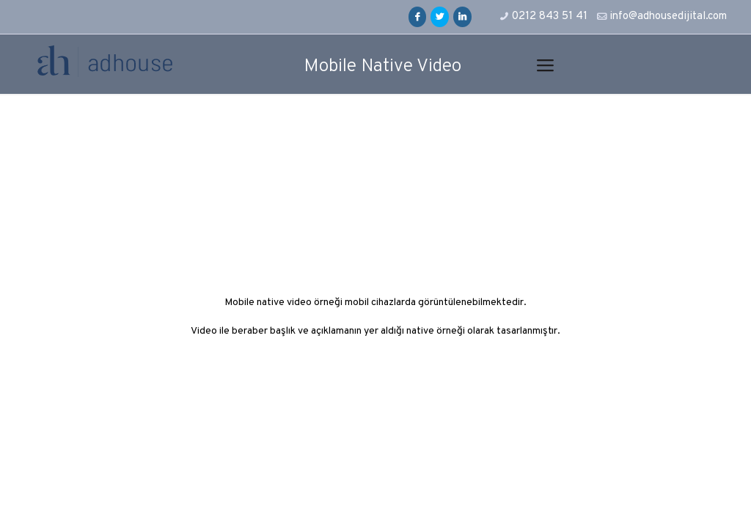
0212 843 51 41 (549, 16)
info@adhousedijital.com (668, 16)
